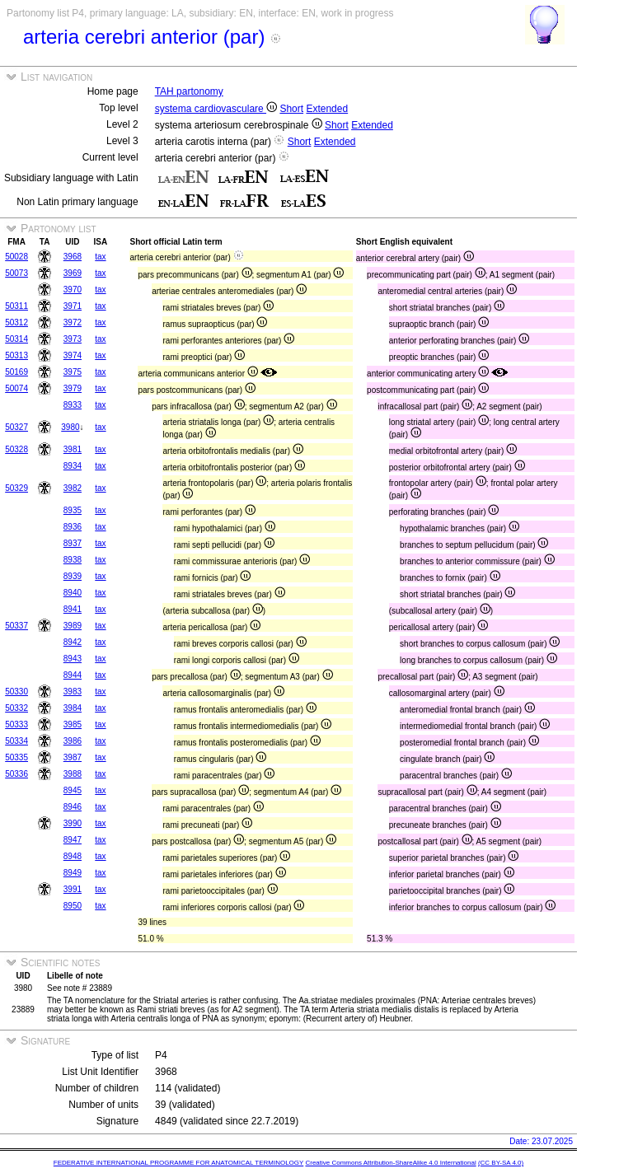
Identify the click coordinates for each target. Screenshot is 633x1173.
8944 (72, 675)
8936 (72, 526)
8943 (72, 658)
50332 (16, 708)
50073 (16, 273)
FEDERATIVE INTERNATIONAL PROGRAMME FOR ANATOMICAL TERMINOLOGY (178, 1162)
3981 (72, 449)
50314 (16, 338)
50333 (16, 724)
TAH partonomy (189, 91)
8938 (72, 559)
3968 (72, 256)
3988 (72, 773)
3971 (72, 306)
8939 (72, 576)
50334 (16, 740)
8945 (72, 790)
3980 (70, 427)
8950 (72, 905)
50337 (16, 625)
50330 (16, 691)
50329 (16, 488)
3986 (72, 740)
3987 (72, 757)
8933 (72, 404)
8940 (72, 592)
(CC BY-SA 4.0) (500, 1162)
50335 (16, 757)
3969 (72, 273)
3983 (72, 691)
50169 (16, 371)
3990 (72, 823)
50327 (16, 427)
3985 (72, 724)
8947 (72, 839)
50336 (16, 773)
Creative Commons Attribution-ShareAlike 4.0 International (390, 1162)
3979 (72, 388)
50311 (16, 306)
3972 (72, 322)
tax (100, 256)
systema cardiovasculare (216, 108)
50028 (16, 256)
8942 (72, 642)
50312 (16, 322)
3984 (72, 708)
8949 (72, 872)
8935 (72, 510)
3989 (72, 625)
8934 (72, 465)
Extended (327, 108)
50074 (16, 388)
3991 (72, 889)
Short (291, 108)
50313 (16, 355)
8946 (72, 806)
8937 (72, 543)
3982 (72, 488)
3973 (72, 338)
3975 (72, 371)
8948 (72, 856)
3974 (72, 355)
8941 (72, 609)
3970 (72, 289)
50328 (16, 449)
